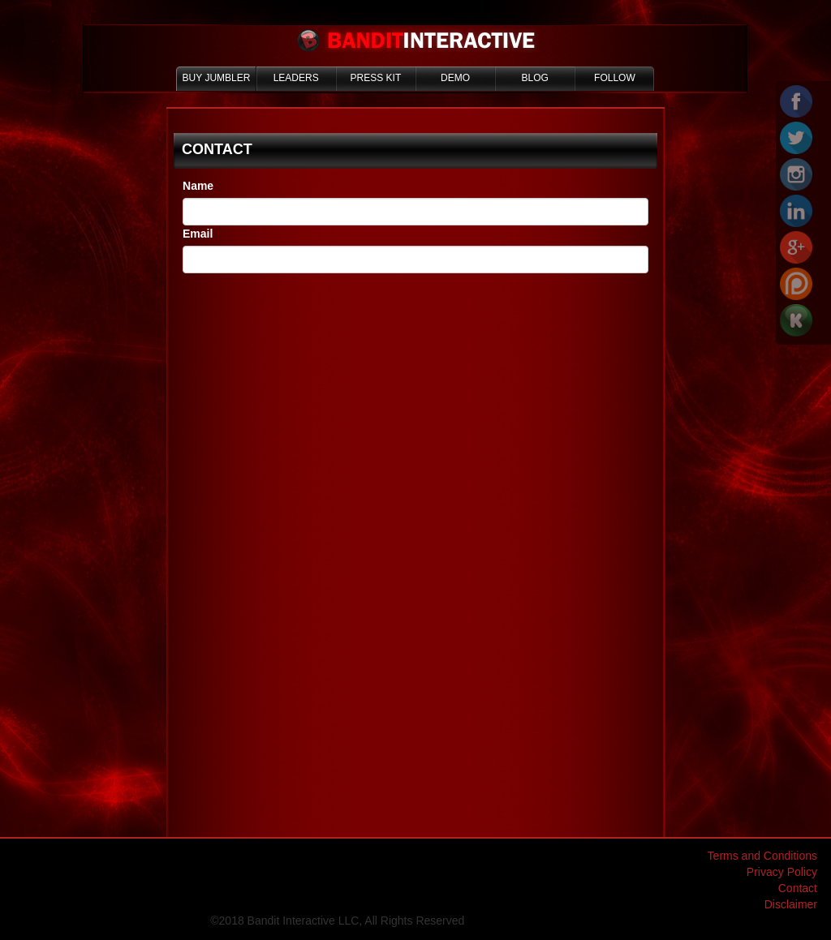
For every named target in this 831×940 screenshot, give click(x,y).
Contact (797, 888)
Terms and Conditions (762, 855)
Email (198, 233)
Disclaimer (790, 904)
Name (198, 185)
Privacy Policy (782, 871)
